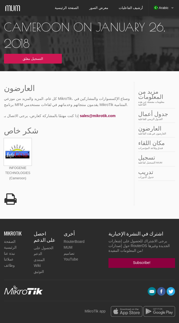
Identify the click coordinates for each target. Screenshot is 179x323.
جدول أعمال (155, 115)
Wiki (37, 265)
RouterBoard (74, 241)
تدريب (155, 174)
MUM (68, 247)
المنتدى (39, 260)
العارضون (155, 130)
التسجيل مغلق (33, 59)
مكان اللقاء (155, 145)
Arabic (161, 8)
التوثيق (39, 271)
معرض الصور (98, 8)
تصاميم (69, 253)
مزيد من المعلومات (155, 97)
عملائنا (8, 259)
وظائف (9, 265)
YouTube (71, 259)
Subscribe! (141, 263)
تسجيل (155, 159)
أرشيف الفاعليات (131, 8)
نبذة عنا (9, 253)
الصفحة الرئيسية (67, 8)
